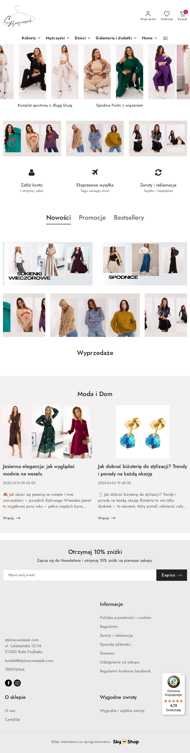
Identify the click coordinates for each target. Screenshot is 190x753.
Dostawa (107, 653)
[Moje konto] (148, 16)
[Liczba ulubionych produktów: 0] (167, 16)
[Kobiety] (31, 38)
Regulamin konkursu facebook (125, 671)
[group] (95, 72)
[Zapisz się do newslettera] (80, 575)
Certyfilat (12, 719)
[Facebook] (8, 683)
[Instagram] (17, 683)
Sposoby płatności (115, 644)
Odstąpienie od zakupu (119, 662)
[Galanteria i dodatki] (116, 38)
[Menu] (182, 676)
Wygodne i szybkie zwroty (122, 710)
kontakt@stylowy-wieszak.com (29, 660)
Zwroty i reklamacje (116, 635)
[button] (83, 38)
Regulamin (109, 626)
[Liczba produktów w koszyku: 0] (182, 16)
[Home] (150, 38)
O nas (10, 710)
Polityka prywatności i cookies (125, 617)
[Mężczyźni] (58, 38)
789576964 (14, 669)
